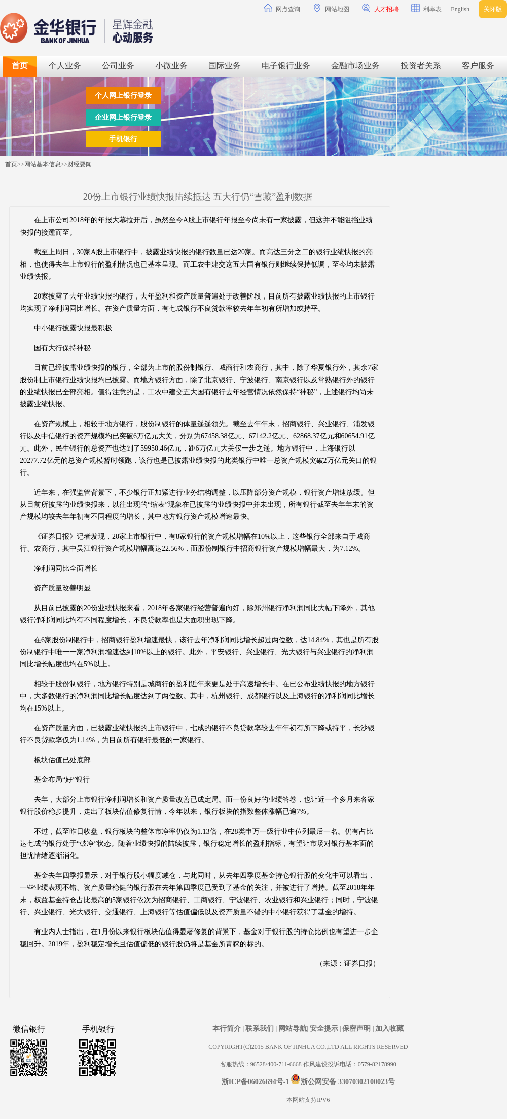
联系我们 (260, 1028)
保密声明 (357, 1028)
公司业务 (118, 65)
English (460, 9)
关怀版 (493, 9)
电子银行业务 (286, 65)
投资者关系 (421, 65)
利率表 (426, 8)
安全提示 (325, 1028)
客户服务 (478, 65)
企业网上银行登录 (123, 117)
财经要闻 (79, 164)
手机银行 (123, 139)
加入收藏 (389, 1028)
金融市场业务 (355, 65)
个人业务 (65, 65)
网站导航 (292, 1028)
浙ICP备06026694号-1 (255, 1082)
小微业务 (171, 65)
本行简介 (227, 1028)
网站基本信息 (42, 164)
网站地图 (331, 8)
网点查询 (282, 8)
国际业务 (224, 65)
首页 (20, 65)
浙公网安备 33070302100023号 (348, 1082)
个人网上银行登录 (123, 95)
